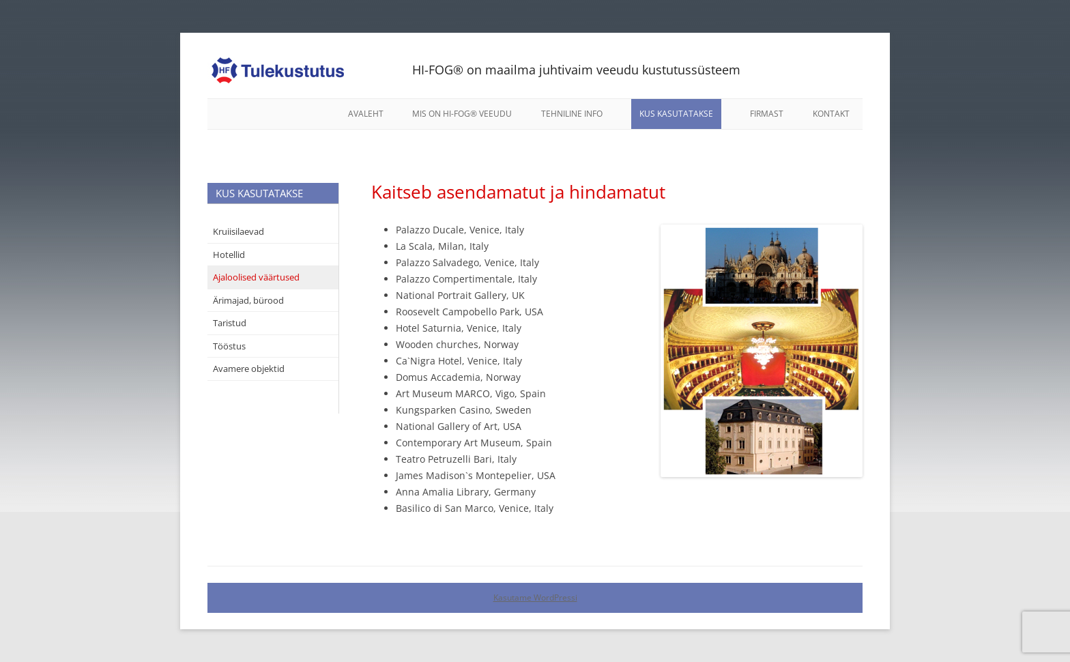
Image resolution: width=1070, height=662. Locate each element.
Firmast (766, 113)
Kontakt (831, 113)
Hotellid (229, 254)
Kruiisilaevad (238, 231)
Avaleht (366, 113)
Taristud (229, 323)
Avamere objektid (249, 368)
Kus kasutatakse (676, 113)
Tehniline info (572, 113)
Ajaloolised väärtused (256, 277)
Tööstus (229, 346)
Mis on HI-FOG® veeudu (462, 113)
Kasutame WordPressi (535, 597)
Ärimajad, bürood (248, 300)
